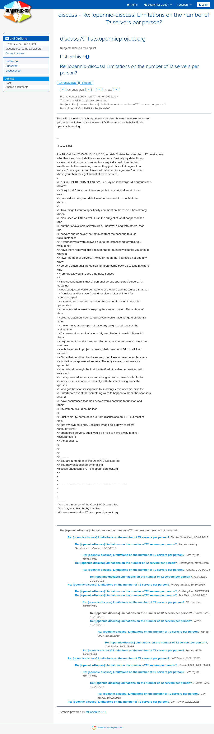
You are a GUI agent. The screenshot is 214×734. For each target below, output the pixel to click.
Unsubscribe (12, 70)
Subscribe (11, 66)
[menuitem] (132, 4)
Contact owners (14, 53)
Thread (86, 82)
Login (203, 4)
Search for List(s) (156, 4)
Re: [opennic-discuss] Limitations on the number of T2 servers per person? (118, 537)
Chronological (67, 82)
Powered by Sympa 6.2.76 (110, 727)
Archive (9, 78)
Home (132, 4)
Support (182, 4)
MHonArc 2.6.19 (96, 712)
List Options (16, 38)
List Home (11, 61)
